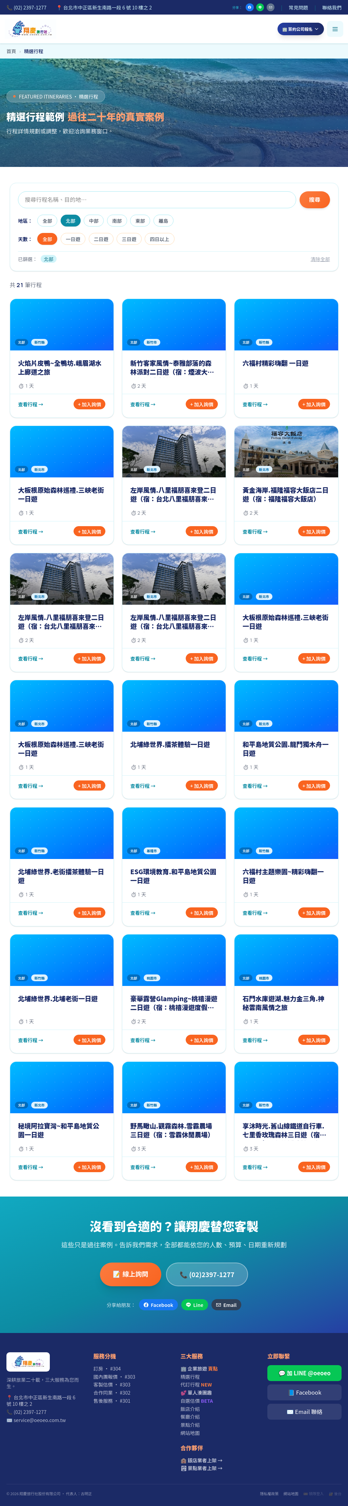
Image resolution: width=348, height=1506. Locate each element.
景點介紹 (190, 1424)
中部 (94, 220)
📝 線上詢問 (130, 1273)
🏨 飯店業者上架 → (202, 1460)
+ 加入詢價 (89, 404)
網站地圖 (190, 1432)
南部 (117, 220)
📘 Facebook (304, 1392)
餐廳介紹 (190, 1416)
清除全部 (320, 259)
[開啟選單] (335, 29)
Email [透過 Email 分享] (226, 1304)
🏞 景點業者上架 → (202, 1467)
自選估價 (197, 1400)
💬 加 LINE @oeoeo (305, 1373)
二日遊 (101, 238)
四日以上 (159, 238)
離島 (163, 220)
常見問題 (298, 7)
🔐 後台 (335, 1493)
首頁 (11, 51)
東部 (140, 220)
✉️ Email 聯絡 (304, 1411)
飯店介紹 (190, 1408)
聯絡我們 (332, 7)
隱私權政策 (269, 1493)
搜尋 (314, 199)
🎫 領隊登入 (313, 1493)
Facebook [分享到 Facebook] (158, 1304)
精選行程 (190, 1376)
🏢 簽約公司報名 (300, 29)
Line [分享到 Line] (194, 1304)
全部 (48, 220)
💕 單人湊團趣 (196, 1392)
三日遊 (129, 238)
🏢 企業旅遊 (199, 1368)
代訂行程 (196, 1384)
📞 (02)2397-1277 (207, 1274)
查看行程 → (30, 404)
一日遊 (73, 238)
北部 (71, 220)
